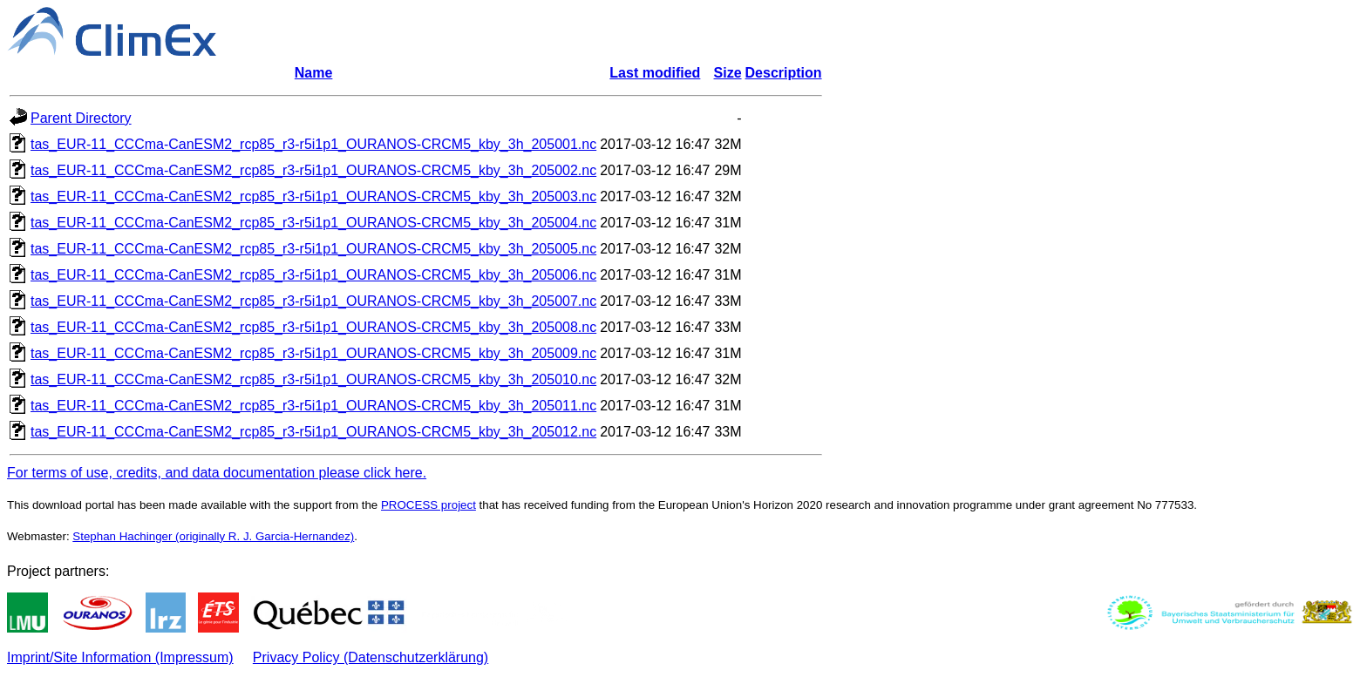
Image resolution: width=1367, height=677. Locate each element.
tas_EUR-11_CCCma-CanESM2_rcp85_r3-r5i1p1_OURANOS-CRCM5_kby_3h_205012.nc (313, 431)
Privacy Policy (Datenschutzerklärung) (370, 657)
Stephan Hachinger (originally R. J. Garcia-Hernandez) (213, 536)
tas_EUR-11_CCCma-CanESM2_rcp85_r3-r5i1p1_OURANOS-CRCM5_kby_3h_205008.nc (313, 327)
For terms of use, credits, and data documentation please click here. (216, 472)
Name (314, 72)
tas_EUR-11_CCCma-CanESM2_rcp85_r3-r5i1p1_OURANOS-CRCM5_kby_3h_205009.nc (313, 353)
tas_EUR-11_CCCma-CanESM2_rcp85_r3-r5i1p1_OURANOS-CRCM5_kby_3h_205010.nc (313, 379)
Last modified (654, 72)
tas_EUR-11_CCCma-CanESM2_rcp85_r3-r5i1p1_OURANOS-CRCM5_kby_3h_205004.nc (313, 222)
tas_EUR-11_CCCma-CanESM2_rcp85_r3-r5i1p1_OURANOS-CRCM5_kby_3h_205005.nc (313, 248)
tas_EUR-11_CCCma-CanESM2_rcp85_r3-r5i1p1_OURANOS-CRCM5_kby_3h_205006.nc (313, 274)
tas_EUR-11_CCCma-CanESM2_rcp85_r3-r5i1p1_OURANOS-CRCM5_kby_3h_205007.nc (313, 301)
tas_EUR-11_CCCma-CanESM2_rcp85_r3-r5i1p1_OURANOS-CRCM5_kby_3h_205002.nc (313, 170)
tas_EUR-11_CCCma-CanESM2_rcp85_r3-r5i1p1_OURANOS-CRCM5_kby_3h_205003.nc (313, 196)
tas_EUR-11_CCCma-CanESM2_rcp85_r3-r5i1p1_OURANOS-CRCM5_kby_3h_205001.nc (313, 144)
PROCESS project (428, 504)
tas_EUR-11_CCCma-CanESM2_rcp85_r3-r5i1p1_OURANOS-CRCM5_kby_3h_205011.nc (313, 405)
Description (783, 72)
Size (728, 72)
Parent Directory (81, 118)
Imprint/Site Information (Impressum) (120, 657)
